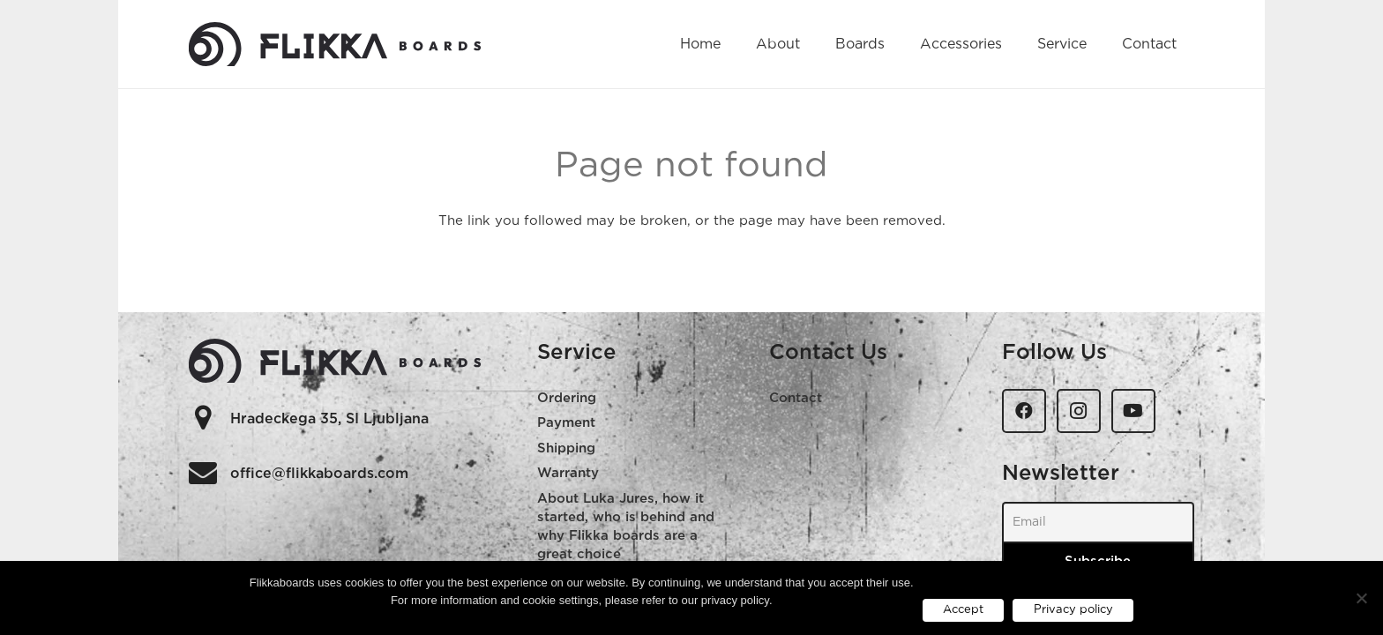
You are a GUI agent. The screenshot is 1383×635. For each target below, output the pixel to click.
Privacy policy (1073, 610)
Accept (963, 610)
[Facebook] (1024, 411)
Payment (566, 423)
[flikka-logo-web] (335, 44)
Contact (795, 398)
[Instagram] (1079, 411)
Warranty (568, 473)
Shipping (566, 448)
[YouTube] (1133, 411)
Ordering (566, 398)
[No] (1361, 598)
